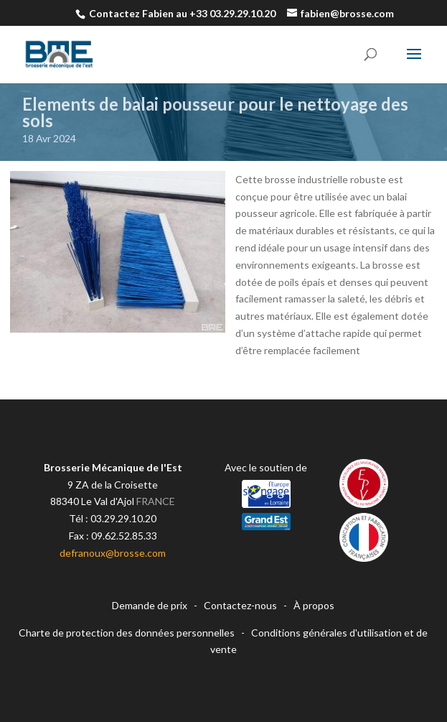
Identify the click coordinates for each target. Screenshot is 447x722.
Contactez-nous (240, 605)
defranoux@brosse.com (113, 553)
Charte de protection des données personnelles (127, 632)
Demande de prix (149, 605)
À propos (313, 605)
